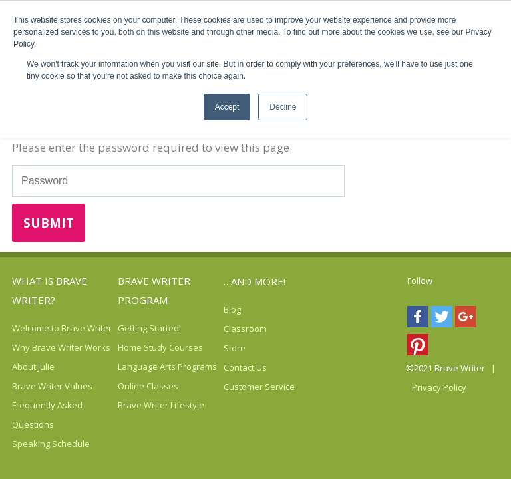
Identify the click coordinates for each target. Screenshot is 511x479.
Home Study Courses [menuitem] (160, 347)
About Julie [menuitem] (33, 367)
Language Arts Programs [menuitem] (167, 367)
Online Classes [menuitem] (148, 386)
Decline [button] (282, 107)
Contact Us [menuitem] (245, 367)
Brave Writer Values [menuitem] (52, 386)
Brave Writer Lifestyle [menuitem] (161, 405)
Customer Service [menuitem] (259, 387)
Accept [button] (227, 107)
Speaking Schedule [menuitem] (51, 444)
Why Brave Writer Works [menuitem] (61, 347)
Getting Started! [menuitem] (149, 328)
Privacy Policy (439, 387)
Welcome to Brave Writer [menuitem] (62, 328)
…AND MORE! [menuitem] (254, 281)
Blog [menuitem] (232, 309)
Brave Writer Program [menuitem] (154, 290)
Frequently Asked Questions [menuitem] (47, 414)
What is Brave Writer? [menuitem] (49, 290)
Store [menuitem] (235, 348)
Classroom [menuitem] (245, 329)
